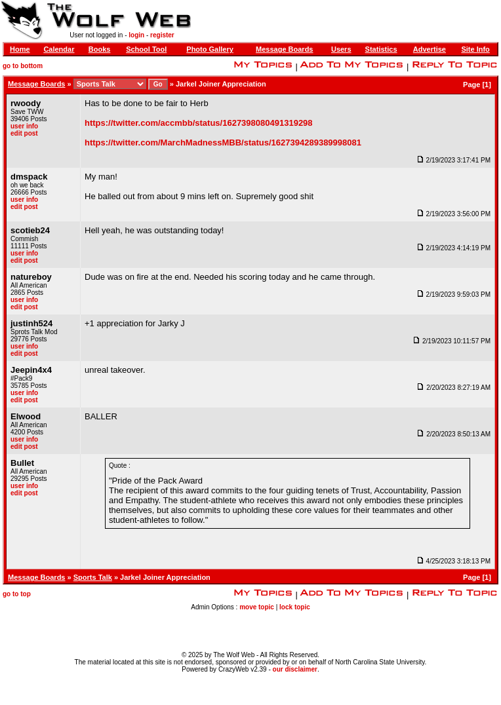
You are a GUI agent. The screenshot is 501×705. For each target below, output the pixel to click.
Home (20, 49)
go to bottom (23, 65)
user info (24, 126)
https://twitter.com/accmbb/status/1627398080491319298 (199, 123)
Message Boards (284, 49)
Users (341, 49)
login (136, 35)
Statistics (381, 49)
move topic (256, 607)
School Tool (146, 49)
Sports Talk (92, 577)
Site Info (475, 49)
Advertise (429, 49)
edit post (24, 133)
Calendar (58, 49)
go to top (17, 594)
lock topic (294, 607)
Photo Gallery (209, 49)
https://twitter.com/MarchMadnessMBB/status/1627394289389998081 (223, 142)
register (162, 35)
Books (100, 49)
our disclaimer (295, 669)
